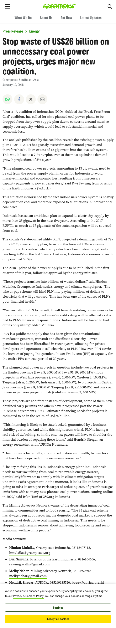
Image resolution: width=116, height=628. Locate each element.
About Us (46, 17)
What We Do (23, 17)
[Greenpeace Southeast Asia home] (59, 6)
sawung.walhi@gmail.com (29, 564)
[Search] (109, 6)
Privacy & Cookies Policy (28, 596)
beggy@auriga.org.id (88, 582)
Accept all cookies (58, 619)
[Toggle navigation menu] (7, 6)
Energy (34, 31)
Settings (58, 607)
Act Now (66, 17)
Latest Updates (90, 17)
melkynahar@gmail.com (28, 575)
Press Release (12, 31)
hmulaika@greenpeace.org (29, 552)
